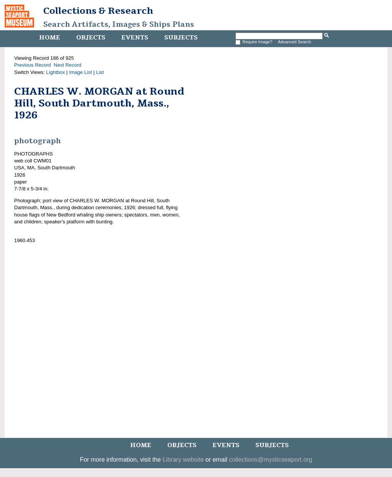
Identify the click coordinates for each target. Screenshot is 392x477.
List (100, 72)
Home (49, 37)
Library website (183, 459)
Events (134, 37)
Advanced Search (294, 41)
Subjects (181, 37)
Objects (90, 37)
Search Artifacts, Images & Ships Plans (118, 25)
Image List (80, 72)
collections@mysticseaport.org (270, 459)
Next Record (67, 65)
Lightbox (55, 72)
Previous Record (32, 65)
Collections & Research (98, 11)
